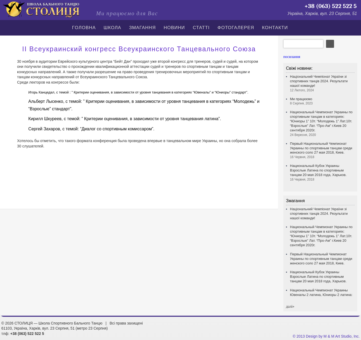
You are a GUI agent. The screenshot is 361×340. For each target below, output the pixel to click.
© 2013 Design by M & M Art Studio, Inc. (326, 336)
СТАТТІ (201, 27)
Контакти (275, 27)
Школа (112, 27)
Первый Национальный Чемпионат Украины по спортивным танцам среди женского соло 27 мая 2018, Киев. (321, 150)
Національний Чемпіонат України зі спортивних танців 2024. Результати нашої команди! (319, 213)
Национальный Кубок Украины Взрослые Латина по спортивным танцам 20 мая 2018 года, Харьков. (318, 172)
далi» (290, 306)
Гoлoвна (84, 27)
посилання (291, 57)
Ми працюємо (301, 101)
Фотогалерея (236, 27)
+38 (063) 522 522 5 (330, 6)
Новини (174, 27)
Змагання (142, 27)
